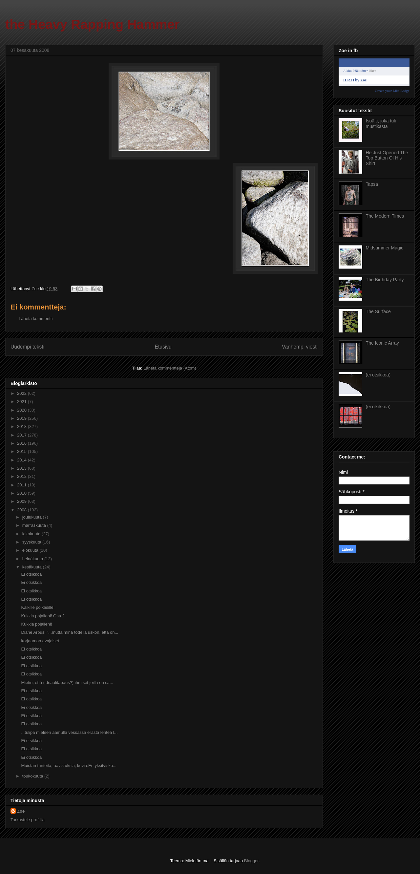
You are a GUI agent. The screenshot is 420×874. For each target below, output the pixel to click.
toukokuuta (33, 776)
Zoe (21, 811)
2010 (22, 493)
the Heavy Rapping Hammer (92, 24)
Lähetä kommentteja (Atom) (169, 368)
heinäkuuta (33, 558)
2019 (22, 418)
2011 (22, 484)
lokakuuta (32, 533)
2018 (22, 426)
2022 (22, 393)
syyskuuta (32, 542)
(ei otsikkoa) (378, 374)
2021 (22, 401)
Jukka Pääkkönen (355, 71)
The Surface (378, 311)
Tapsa (372, 184)
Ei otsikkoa (31, 574)
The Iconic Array (382, 343)
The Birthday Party (385, 279)
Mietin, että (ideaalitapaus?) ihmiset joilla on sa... (67, 682)
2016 (22, 443)
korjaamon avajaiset (40, 640)
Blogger (251, 860)
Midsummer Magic (384, 247)
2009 (22, 501)
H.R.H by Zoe (355, 80)
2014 (22, 460)
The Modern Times (385, 216)
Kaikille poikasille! (37, 607)
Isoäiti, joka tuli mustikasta (381, 123)
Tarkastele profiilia (27, 819)
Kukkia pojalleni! (36, 624)
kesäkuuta (32, 567)
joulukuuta (32, 517)
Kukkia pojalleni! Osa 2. (43, 615)
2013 (22, 468)
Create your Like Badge (392, 91)
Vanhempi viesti (300, 347)
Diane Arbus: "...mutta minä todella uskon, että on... (69, 632)
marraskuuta (34, 525)
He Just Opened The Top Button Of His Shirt (387, 158)
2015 (22, 451)
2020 (22, 410)
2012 (22, 476)
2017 (22, 435)
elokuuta (31, 550)
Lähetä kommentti (35, 318)
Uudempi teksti (27, 347)
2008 (22, 509)
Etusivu (163, 347)
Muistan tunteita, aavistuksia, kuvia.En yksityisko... (68, 765)
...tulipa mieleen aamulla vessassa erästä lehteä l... (69, 732)
